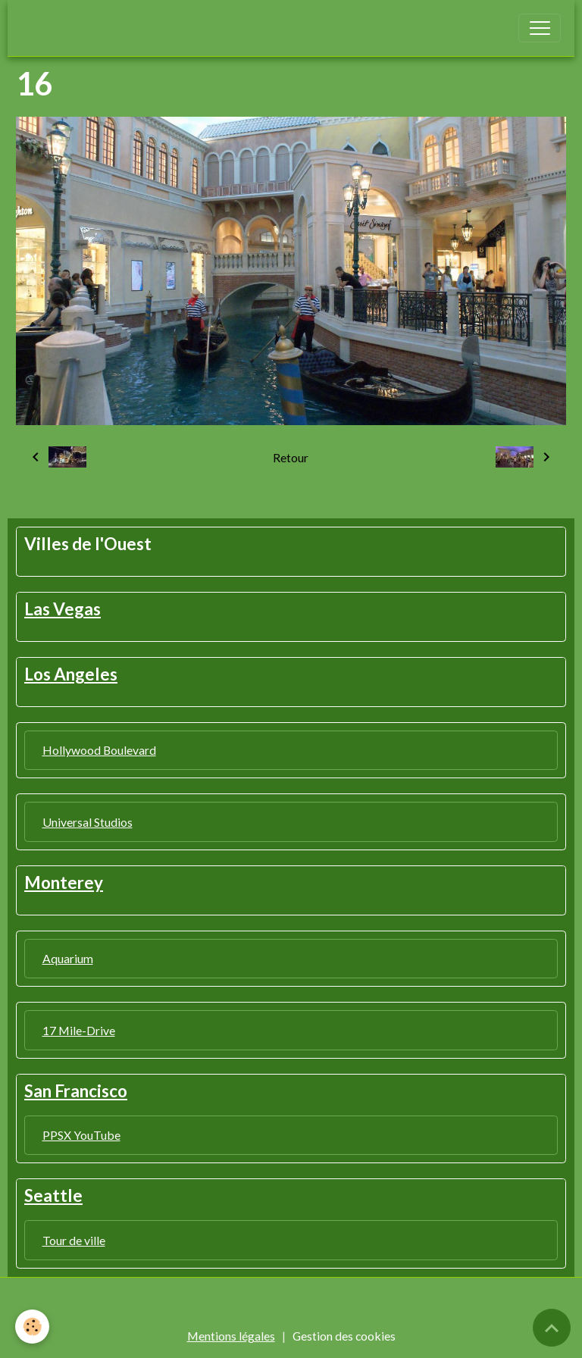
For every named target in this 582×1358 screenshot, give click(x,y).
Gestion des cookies (344, 1335)
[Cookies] (32, 1327)
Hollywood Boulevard (99, 750)
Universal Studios (87, 822)
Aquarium (67, 958)
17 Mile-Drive (78, 1030)
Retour (290, 457)
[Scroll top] (552, 1328)
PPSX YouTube (81, 1135)
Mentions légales (231, 1335)
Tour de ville (73, 1240)
